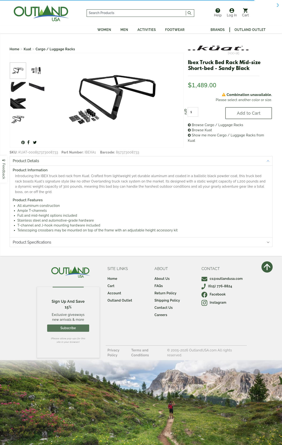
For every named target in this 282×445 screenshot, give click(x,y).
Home (14, 49)
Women (104, 30)
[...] (136, 13)
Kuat (28, 49)
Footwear (175, 30)
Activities (146, 30)
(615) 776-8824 (216, 286)
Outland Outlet (250, 30)
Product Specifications (32, 242)
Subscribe (68, 328)
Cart (245, 12)
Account (114, 293)
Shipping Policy (167, 300)
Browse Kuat (200, 130)
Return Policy (165, 293)
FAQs (159, 286)
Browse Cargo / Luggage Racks (215, 125)
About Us (162, 279)
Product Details (26, 161)
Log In (232, 12)
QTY (185, 112)
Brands (218, 30)
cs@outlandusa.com (222, 279)
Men (124, 30)
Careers (161, 315)
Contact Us (164, 308)
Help (218, 12)
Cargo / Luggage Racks (55, 49)
